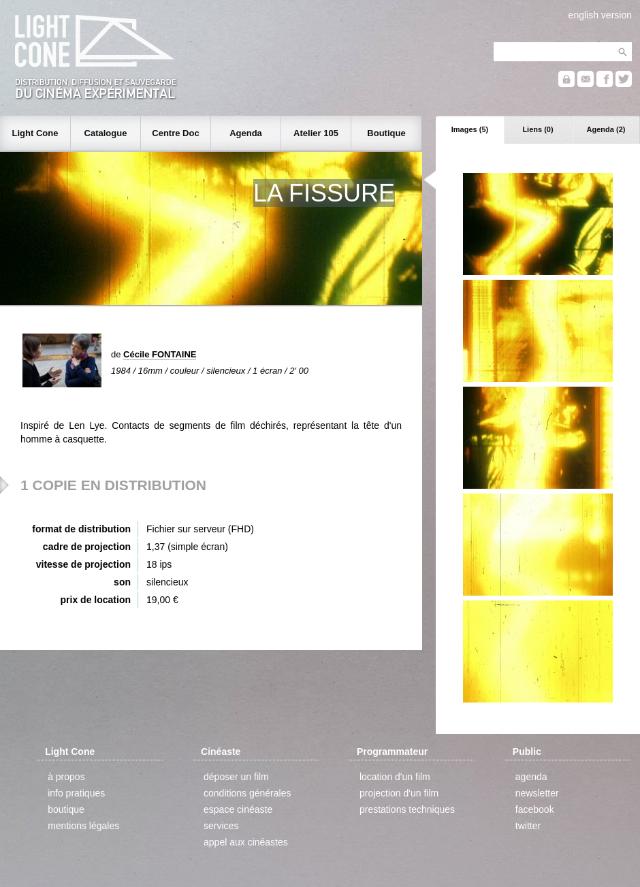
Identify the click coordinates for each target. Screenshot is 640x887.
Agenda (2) (606, 129)
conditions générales (247, 793)
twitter (528, 825)
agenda (531, 776)
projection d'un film (398, 793)
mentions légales (83, 825)
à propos (66, 776)
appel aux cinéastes (246, 842)
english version (600, 15)
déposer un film (236, 776)
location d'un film (394, 776)
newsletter (537, 793)
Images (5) (469, 129)
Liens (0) (537, 129)
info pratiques (76, 793)
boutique (66, 809)
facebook (534, 809)
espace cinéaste (238, 809)
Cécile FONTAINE (159, 354)
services (221, 825)
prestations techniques (407, 809)
